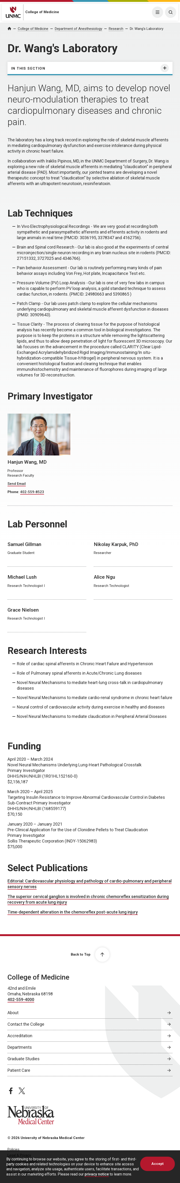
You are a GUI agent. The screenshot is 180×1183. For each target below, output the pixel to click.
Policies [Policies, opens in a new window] (13, 1149)
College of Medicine (42, 12)
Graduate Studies (24, 1058)
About (13, 1012)
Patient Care (19, 1070)
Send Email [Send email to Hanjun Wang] (17, 484)
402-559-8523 (32, 492)
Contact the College (26, 1024)
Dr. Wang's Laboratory (146, 29)
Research (116, 29)
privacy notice (97, 1174)
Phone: (14, 492)
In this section (28, 68)
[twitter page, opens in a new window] (22, 1091)
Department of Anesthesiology (78, 29)
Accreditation (20, 1035)
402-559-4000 (21, 999)
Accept (157, 1164)
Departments (20, 1047)
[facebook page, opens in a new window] (11, 1091)
